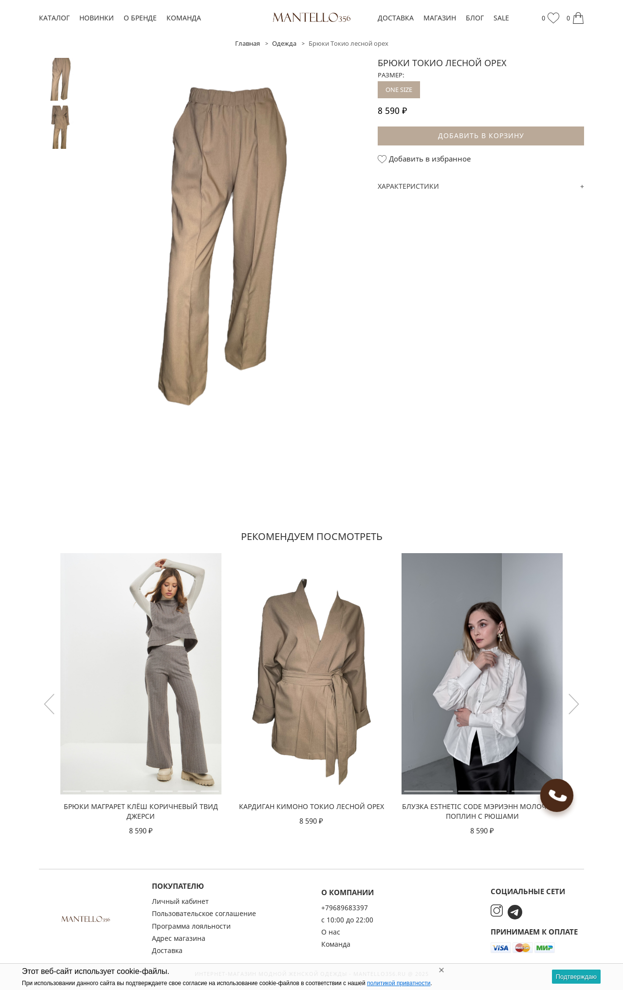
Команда (183, 17)
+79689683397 (344, 907)
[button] (574, 704)
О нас (330, 931)
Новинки (96, 17)
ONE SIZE (398, 89)
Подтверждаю (576, 976)
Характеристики (408, 186)
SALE (501, 17)
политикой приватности (398, 983)
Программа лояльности (191, 926)
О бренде (140, 17)
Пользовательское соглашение (204, 913)
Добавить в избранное (424, 159)
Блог (475, 17)
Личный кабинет (180, 901)
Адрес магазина (178, 938)
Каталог (54, 17)
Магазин (439, 17)
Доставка (396, 17)
